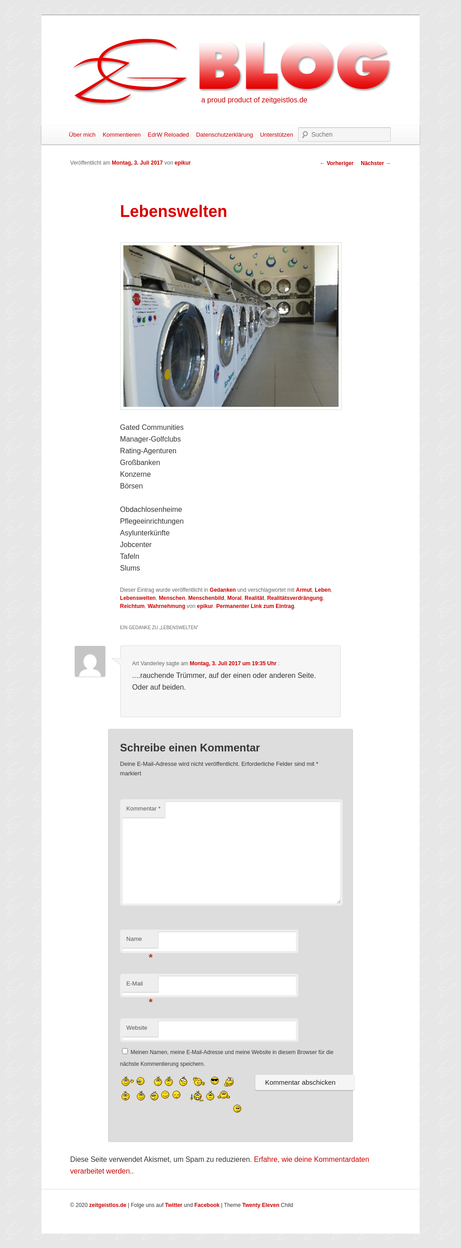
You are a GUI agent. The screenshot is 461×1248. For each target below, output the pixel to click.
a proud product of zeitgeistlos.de (254, 100)
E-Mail (140, 986)
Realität (254, 598)
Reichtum (132, 606)
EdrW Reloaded (168, 134)
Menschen (172, 598)
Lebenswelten (138, 598)
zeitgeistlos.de (108, 1205)
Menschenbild (206, 598)
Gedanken (223, 590)
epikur (183, 163)
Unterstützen (276, 134)
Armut (304, 590)
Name (140, 941)
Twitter (173, 1205)
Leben (322, 590)
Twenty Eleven (260, 1205)
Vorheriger (336, 163)
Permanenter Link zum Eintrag (255, 606)
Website (137, 1027)
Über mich (82, 134)
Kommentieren (122, 134)
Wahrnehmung (166, 606)
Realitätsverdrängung (294, 598)
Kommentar (144, 808)
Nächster (376, 163)
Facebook (207, 1205)
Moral (234, 598)
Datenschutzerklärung (224, 134)
